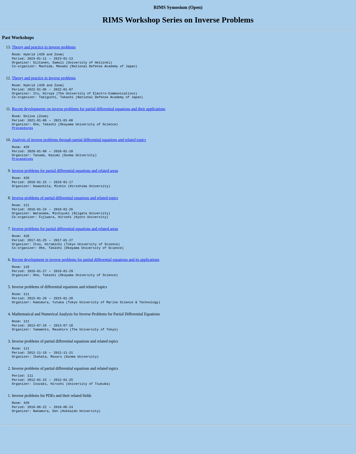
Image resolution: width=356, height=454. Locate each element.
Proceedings (22, 135)
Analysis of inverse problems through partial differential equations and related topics (79, 147)
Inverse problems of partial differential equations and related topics (65, 209)
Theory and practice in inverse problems (44, 47)
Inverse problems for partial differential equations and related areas (65, 180)
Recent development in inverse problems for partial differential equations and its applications (85, 276)
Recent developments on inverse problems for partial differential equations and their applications (88, 114)
